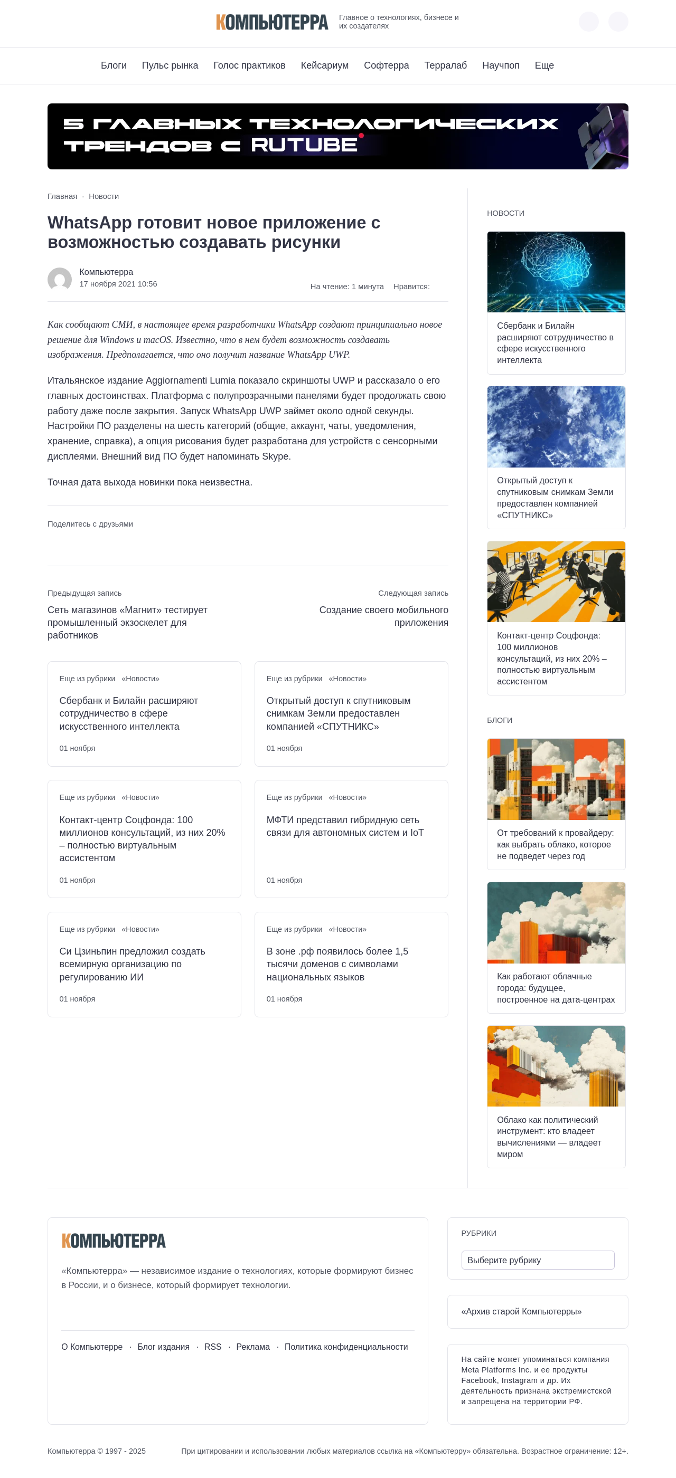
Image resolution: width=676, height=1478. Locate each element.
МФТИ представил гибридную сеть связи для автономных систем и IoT (345, 826)
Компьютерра (106, 271)
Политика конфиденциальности (346, 1346)
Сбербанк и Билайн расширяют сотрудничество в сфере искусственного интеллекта (129, 713)
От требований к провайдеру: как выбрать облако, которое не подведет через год (555, 844)
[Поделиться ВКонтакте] (55, 543)
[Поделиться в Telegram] (75, 543)
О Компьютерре (92, 1346)
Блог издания (163, 1346)
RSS (213, 1346)
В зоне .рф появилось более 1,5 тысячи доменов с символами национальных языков (338, 964)
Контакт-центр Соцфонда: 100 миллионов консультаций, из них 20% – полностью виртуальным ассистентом (143, 839)
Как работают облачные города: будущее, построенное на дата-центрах (556, 987)
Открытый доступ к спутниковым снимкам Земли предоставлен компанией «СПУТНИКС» (339, 713)
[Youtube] (74, 22)
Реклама (253, 1346)
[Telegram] (94, 22)
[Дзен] (113, 22)
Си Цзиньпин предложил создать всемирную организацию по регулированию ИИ (132, 964)
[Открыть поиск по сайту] (618, 22)
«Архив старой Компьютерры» (522, 1311)
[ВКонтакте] (55, 22)
